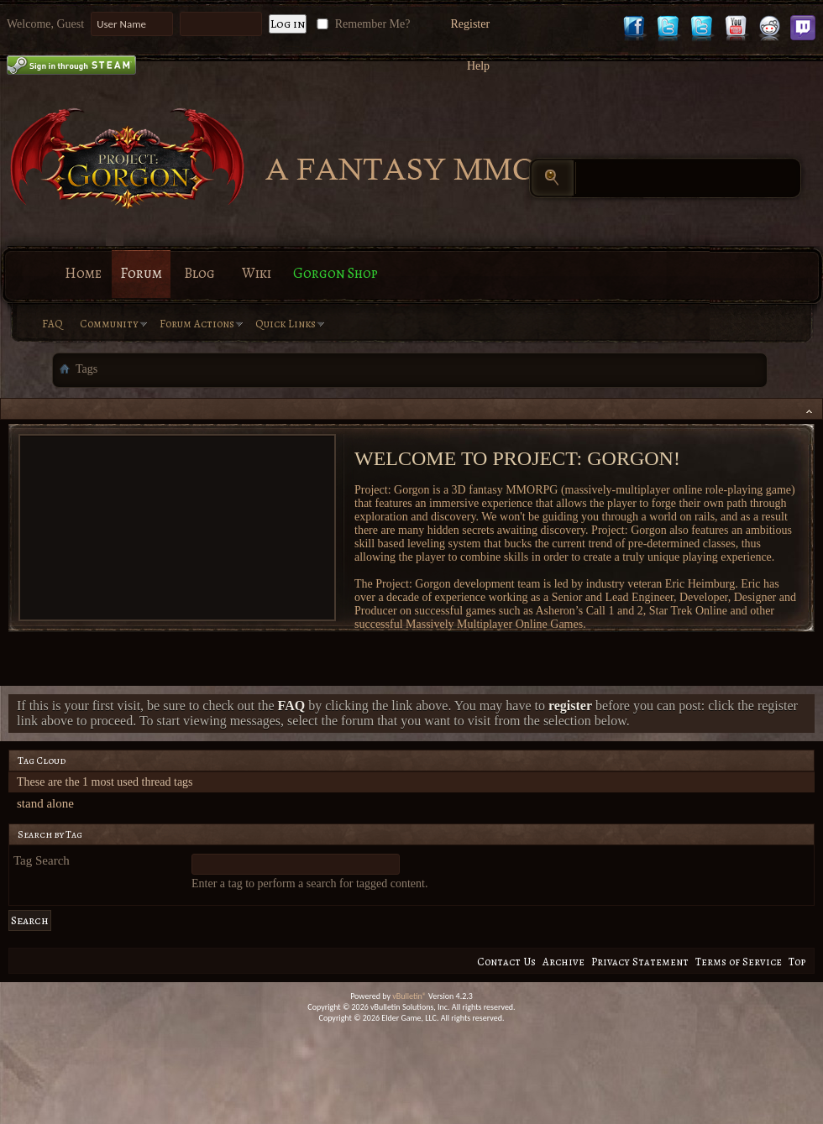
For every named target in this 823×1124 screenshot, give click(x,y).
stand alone (45, 803)
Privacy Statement (640, 961)
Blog (199, 273)
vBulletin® (409, 996)
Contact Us (506, 961)
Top (797, 961)
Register (470, 24)
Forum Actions (197, 323)
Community (109, 323)
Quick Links (285, 323)
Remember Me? (361, 24)
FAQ (52, 323)
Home (83, 273)
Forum (141, 273)
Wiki (256, 273)
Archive (563, 961)
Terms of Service (738, 961)
